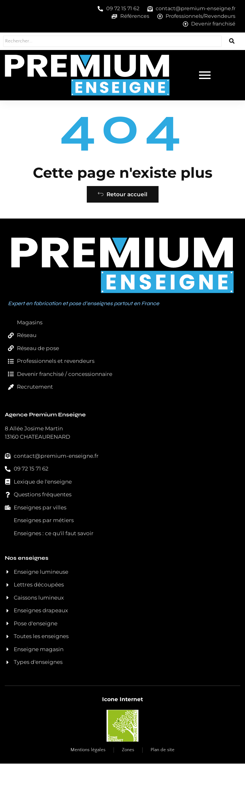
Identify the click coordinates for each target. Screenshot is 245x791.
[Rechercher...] (102, 41)
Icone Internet (122, 726)
